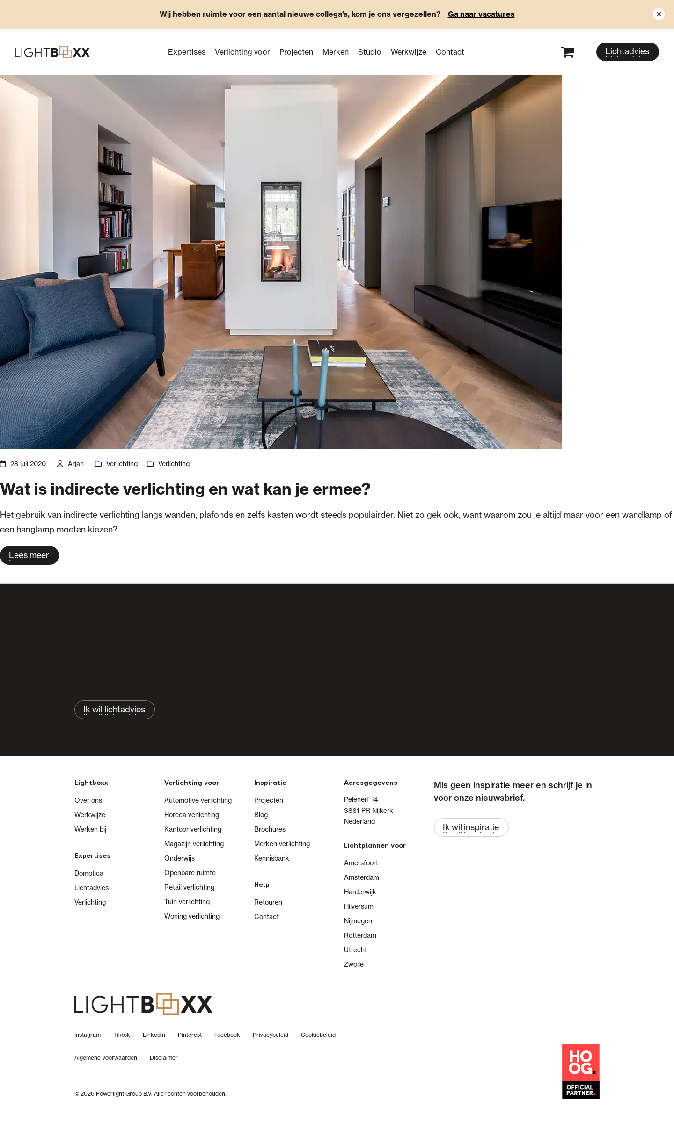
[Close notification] (659, 14)
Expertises (186, 52)
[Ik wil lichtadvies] (114, 709)
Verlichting (122, 464)
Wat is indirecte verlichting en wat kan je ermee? (185, 489)
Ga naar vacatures (481, 14)
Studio (369, 52)
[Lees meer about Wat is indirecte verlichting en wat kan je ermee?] (29, 555)
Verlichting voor (242, 52)
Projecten (296, 52)
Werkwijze (408, 52)
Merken (335, 52)
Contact (450, 52)
